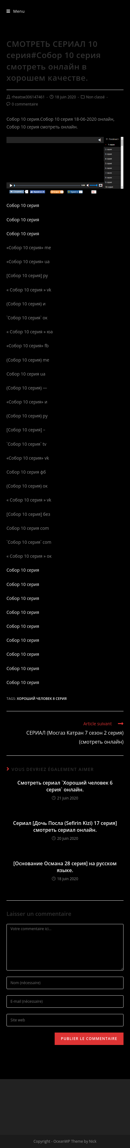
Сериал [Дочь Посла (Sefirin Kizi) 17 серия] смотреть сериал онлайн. (65, 826)
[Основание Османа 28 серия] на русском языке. (64, 867)
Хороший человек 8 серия (42, 698)
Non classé (95, 97)
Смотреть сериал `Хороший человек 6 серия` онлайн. (64, 786)
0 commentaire (25, 104)
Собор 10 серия (22, 205)
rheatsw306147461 (28, 97)
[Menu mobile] (15, 11)
